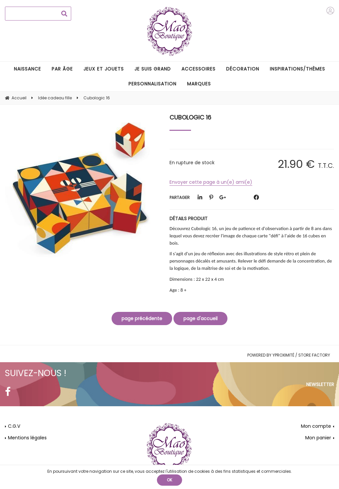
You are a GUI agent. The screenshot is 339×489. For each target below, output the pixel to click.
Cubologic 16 (190, 117)
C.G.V (14, 426)
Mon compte (316, 426)
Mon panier (318, 437)
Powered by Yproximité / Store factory (288, 355)
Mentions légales (27, 437)
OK (169, 480)
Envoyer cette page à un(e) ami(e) (211, 182)
